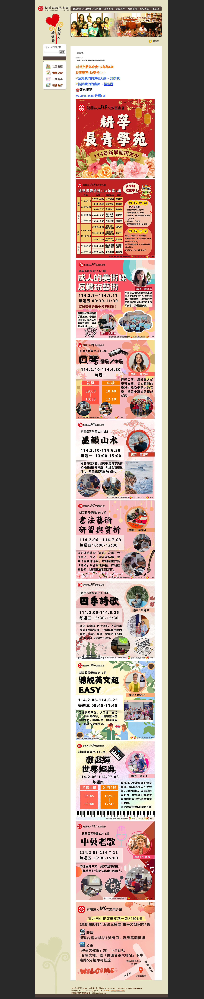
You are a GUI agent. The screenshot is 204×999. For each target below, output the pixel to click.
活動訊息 (80, 53)
